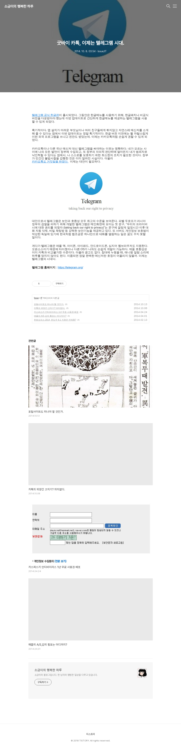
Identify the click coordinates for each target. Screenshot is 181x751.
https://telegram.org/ (70, 267)
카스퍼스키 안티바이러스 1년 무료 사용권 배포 (56, 312)
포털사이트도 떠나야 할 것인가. (49, 304)
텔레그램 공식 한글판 (45, 115)
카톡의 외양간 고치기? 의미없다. (49, 308)
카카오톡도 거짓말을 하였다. (50, 161)
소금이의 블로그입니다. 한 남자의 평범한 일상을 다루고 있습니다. (66, 674)
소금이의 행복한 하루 (18, 6)
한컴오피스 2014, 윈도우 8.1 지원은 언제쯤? (55, 320)
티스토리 (90, 734)
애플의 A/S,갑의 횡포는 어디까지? (50, 316)
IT (41, 298)
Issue (36, 298)
